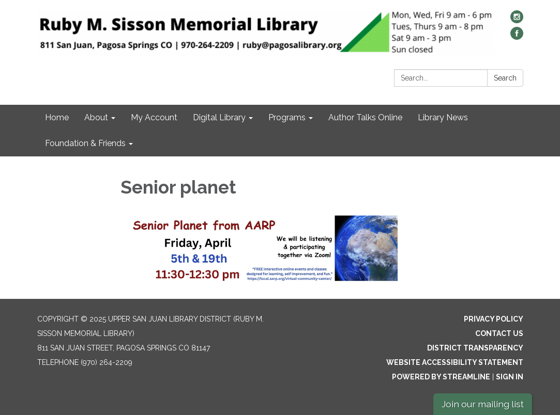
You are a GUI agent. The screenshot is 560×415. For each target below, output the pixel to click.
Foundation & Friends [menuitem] (85, 143)
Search (505, 78)
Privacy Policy (493, 319)
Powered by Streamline (441, 377)
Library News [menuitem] (443, 117)
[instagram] (516, 20)
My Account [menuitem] (154, 117)
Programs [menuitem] (287, 117)
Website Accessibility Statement (454, 362)
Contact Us (499, 333)
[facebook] (516, 37)
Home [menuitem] (57, 117)
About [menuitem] (96, 117)
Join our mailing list (483, 403)
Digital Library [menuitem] (219, 117)
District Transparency (475, 348)
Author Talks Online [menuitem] (365, 117)
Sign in (509, 377)
